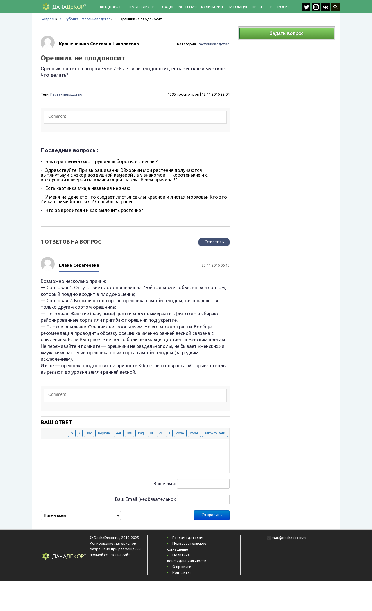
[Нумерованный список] (160, 433)
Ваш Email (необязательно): (145, 499)
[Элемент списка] (169, 433)
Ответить (214, 242)
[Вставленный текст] (129, 433)
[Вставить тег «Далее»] (194, 433)
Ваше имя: (164, 483)
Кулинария (212, 7)
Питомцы (237, 7)
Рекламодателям (187, 537)
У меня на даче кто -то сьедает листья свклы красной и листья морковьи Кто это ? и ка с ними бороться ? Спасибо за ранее (134, 199)
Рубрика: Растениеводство (88, 19)
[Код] (180, 433)
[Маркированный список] (151, 433)
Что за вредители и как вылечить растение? (94, 210)
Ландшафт (109, 7)
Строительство (141, 7)
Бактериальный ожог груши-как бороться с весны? (101, 161)
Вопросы (279, 7)
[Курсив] (80, 433)
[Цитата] (103, 433)
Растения (187, 7)
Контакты (181, 572)
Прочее (259, 7)
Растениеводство (214, 44)
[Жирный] (71, 433)
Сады (167, 7)
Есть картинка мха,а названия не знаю (87, 188)
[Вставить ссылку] (89, 433)
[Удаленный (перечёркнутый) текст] (119, 433)
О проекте (181, 567)
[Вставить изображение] (140, 433)
